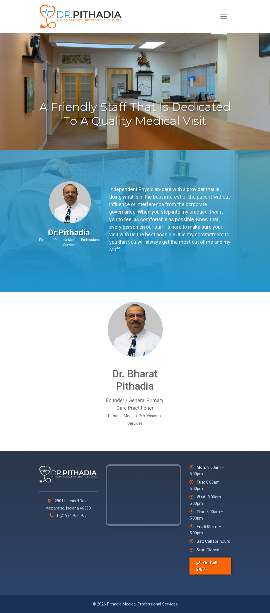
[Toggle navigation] (223, 16)
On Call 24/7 (206, 566)
